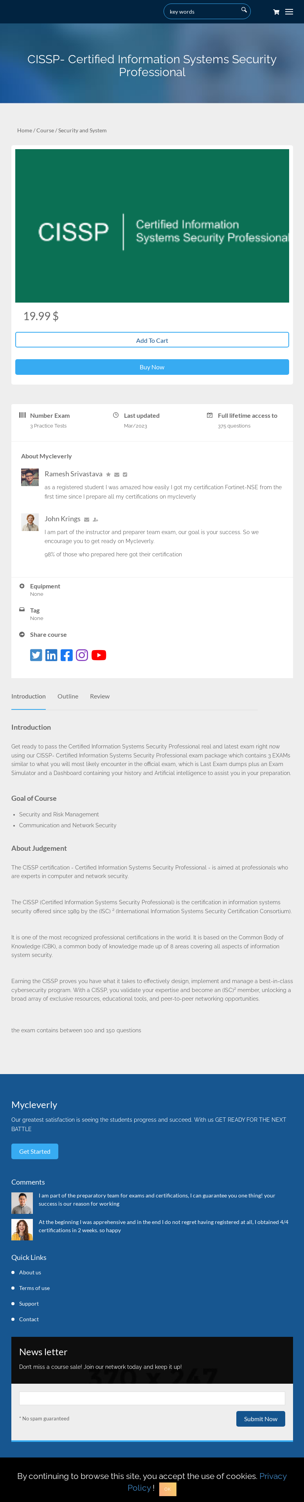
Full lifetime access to (247, 415)
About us (30, 1272)
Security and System (82, 130)
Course (45, 130)
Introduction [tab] (28, 696)
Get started (34, 1151)
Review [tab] (100, 696)
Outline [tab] (68, 696)
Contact (29, 1319)
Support (29, 1303)
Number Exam (50, 415)
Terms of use (34, 1288)
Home (24, 130)
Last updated (142, 415)
